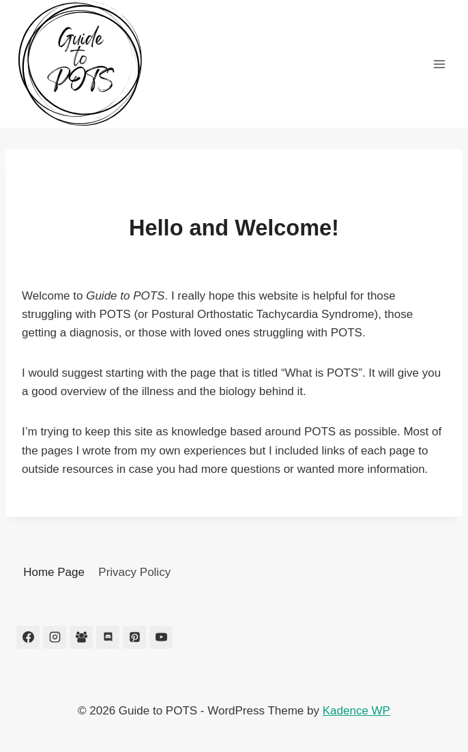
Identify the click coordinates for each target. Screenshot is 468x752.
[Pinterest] (134, 637)
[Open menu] (439, 63)
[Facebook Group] (81, 637)
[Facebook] (28, 637)
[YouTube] (161, 637)
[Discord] (107, 637)
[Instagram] (54, 637)
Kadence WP (356, 710)
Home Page (54, 572)
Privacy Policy (134, 572)
